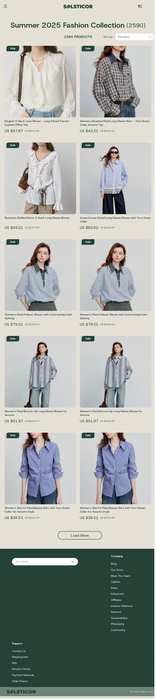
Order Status (20, 683)
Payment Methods (23, 677)
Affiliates (116, 601)
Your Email (22, 563)
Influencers (117, 595)
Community (118, 632)
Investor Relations (122, 607)
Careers (115, 583)
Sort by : (108, 38)
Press (114, 589)
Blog (114, 565)
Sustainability (119, 620)
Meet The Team (120, 577)
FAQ (14, 665)
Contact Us (19, 653)
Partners (116, 614)
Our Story (117, 571)
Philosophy (117, 626)
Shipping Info (20, 659)
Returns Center (21, 671)
